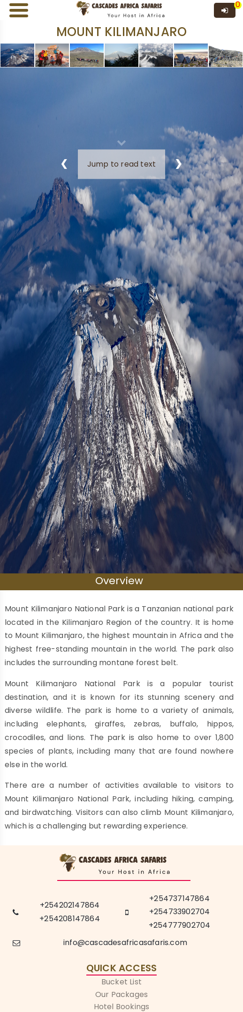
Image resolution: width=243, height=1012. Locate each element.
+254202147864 (70, 905)
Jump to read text (121, 164)
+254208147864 (69, 918)
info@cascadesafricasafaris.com (125, 942)
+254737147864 (179, 898)
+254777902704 (180, 925)
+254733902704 (179, 911)
